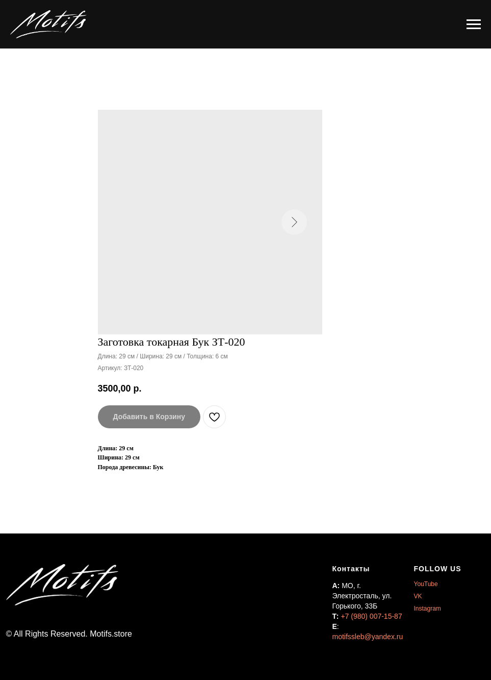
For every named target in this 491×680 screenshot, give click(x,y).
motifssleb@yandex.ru (367, 637)
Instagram (427, 608)
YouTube (426, 584)
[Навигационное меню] (474, 24)
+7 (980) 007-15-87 (371, 616)
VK (418, 596)
